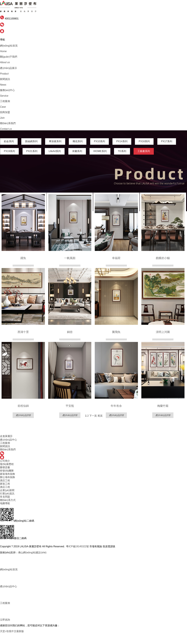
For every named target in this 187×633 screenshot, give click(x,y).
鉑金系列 (9, 141)
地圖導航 (5, 503)
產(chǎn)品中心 (8, 439)
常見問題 (5, 496)
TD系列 (122, 151)
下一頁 (93, 415)
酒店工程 (5, 480)
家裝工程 (5, 483)
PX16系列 (144, 141)
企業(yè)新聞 (7, 490)
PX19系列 (9, 151)
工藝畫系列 (143, 151)
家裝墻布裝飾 (7, 474)
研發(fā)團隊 (7, 470)
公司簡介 (5, 461)
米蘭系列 (77, 151)
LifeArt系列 (55, 151)
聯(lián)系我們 (8, 449)
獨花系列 (78, 141)
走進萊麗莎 (6, 436)
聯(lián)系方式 (8, 500)
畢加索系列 (55, 141)
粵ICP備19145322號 (77, 546)
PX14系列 (121, 141)
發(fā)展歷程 (7, 464)
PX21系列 (31, 151)
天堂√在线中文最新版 (12, 631)
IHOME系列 (99, 151)
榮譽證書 (5, 467)
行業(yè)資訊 (7, 493)
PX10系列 (99, 141)
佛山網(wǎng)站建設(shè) (32, 552)
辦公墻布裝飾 (7, 477)
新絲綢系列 (31, 141)
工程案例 (5, 443)
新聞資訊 (5, 446)
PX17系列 (166, 141)
